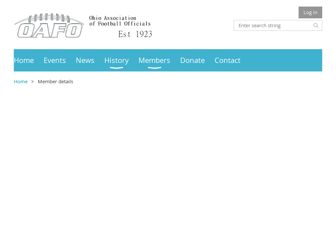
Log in (310, 12)
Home (21, 81)
